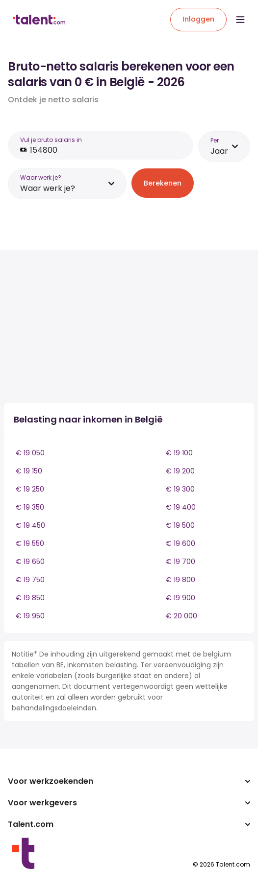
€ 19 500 (180, 525)
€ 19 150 (29, 471)
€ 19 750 (30, 580)
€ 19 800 (180, 580)
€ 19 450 (30, 525)
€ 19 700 (180, 561)
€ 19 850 (30, 598)
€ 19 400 (181, 507)
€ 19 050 (30, 453)
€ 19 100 (179, 453)
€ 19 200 (180, 471)
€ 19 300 (180, 489)
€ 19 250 (30, 489)
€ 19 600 (180, 543)
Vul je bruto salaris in (51, 140)
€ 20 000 (181, 616)
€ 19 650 (30, 561)
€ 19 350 (30, 507)
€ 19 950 (30, 616)
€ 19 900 (180, 598)
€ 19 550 (30, 543)
